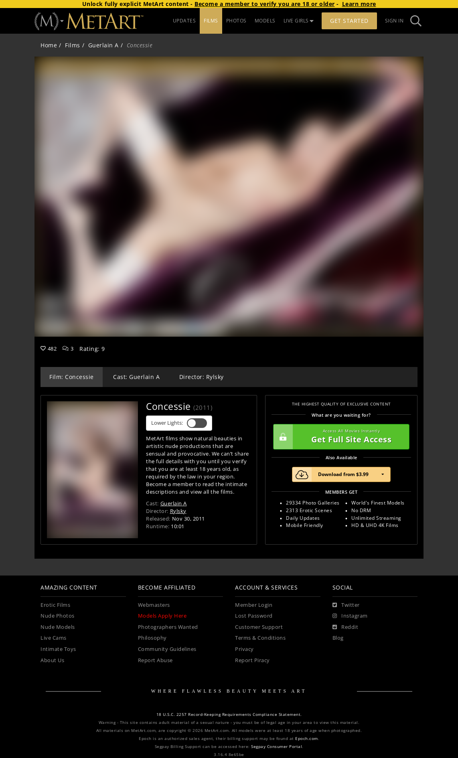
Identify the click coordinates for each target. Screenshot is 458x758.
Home (49, 45)
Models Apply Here (162, 615)
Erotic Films (55, 605)
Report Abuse (155, 660)
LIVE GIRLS (299, 20)
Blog (338, 637)
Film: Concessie (71, 377)
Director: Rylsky (201, 377)
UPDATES (184, 20)
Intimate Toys (58, 649)
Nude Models (58, 627)
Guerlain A (103, 45)
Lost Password (254, 615)
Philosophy (152, 637)
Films (72, 45)
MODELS (265, 20)
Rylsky (178, 511)
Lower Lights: (179, 423)
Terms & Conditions (260, 637)
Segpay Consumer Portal (276, 746)
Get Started (349, 20)
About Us (52, 660)
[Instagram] (350, 616)
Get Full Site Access (339, 436)
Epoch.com (306, 738)
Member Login (253, 605)
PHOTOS (236, 20)
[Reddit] (345, 627)
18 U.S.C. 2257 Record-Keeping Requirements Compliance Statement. (229, 714)
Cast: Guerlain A (136, 377)
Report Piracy (252, 660)
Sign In (394, 20)
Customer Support (259, 627)
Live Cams (54, 637)
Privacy (244, 649)
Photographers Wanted (168, 627)
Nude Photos (58, 615)
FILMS (211, 20)
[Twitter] (346, 605)
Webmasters (154, 605)
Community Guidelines (167, 649)
